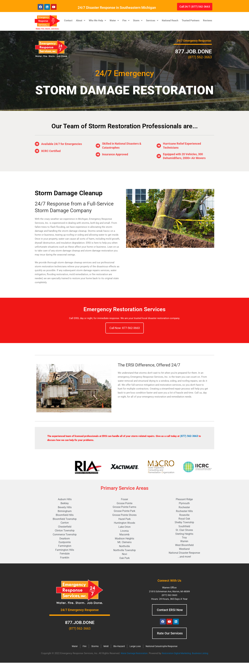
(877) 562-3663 (189, 435)
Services (152, 20)
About (80, 20)
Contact (68, 20)
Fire (125, 20)
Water (114, 20)
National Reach (170, 20)
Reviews (207, 20)
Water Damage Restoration (132, 654)
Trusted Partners (190, 20)
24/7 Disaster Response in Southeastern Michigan (117, 7)
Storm (137, 20)
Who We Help (97, 20)
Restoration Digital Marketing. (177, 654)
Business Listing (202, 654)
